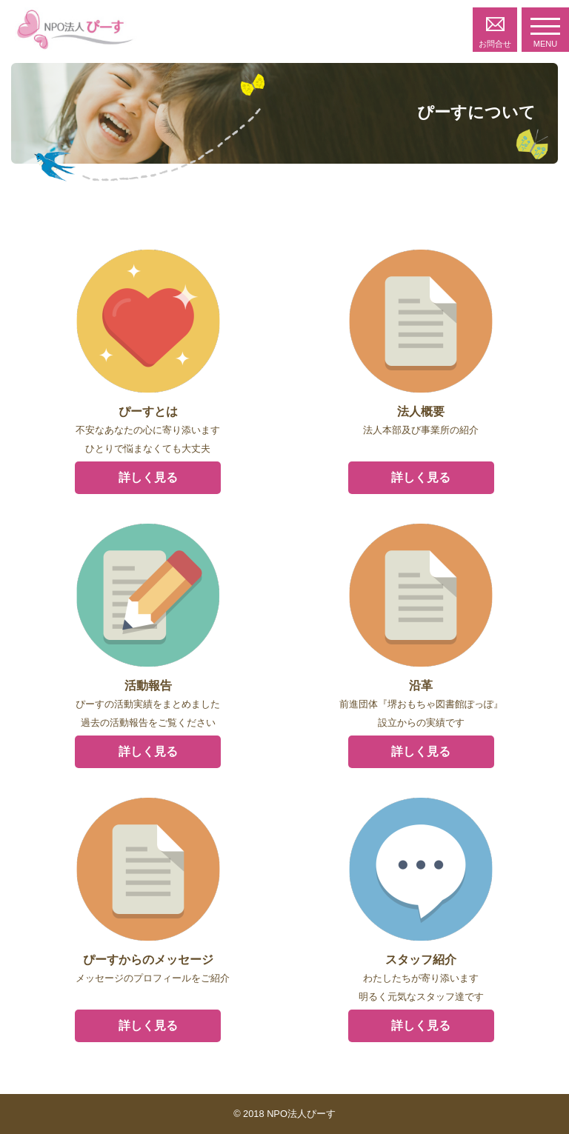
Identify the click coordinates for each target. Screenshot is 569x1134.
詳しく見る (148, 477)
